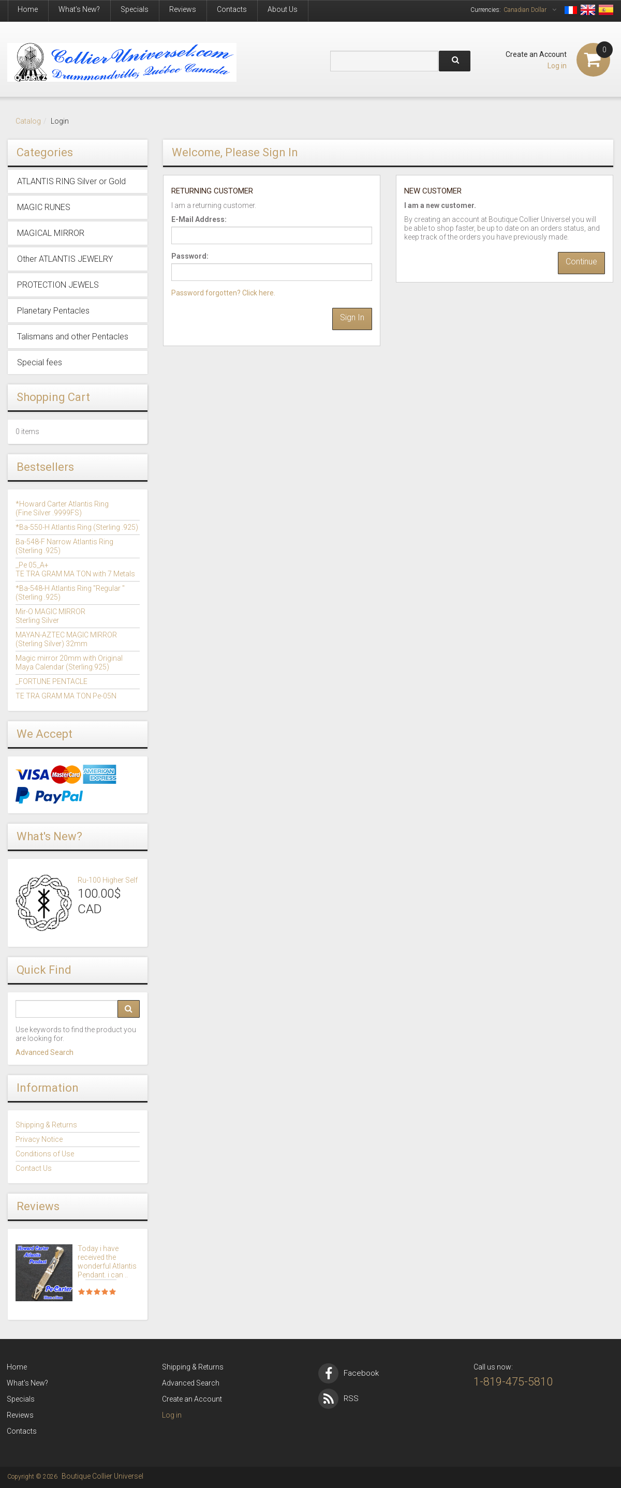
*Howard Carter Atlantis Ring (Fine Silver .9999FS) (62, 508)
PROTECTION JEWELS (58, 285)
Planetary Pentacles (53, 311)
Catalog (28, 121)
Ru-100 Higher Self (108, 880)
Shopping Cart (53, 397)
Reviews (182, 9)
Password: (190, 256)
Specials (135, 9)
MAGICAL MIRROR (50, 233)
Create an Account (536, 54)
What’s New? (79, 9)
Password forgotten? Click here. (223, 293)
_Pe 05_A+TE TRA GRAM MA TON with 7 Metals (75, 569)
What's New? (49, 836)
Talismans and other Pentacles (72, 336)
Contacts (232, 9)
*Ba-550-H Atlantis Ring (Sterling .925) (77, 527)
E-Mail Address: (199, 219)
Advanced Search (44, 1052)
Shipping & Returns (46, 1125)
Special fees (39, 362)
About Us (283, 9)
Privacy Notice (39, 1139)
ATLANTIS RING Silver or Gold (71, 181)
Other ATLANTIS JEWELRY (65, 259)
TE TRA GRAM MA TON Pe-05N (66, 696)
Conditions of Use (45, 1154)
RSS (338, 1398)
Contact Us (34, 1168)
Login (60, 121)
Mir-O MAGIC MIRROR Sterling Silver (50, 615)
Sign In (352, 317)
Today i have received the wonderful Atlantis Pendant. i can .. (107, 1261)
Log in (557, 66)
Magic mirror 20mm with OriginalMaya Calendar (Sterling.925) (69, 662)
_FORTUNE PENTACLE (51, 681)
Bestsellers (45, 466)
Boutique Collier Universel (102, 1476)
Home (28, 9)
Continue (581, 261)
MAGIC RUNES (43, 207)
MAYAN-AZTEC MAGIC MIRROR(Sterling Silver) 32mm (66, 639)
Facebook (348, 1373)
